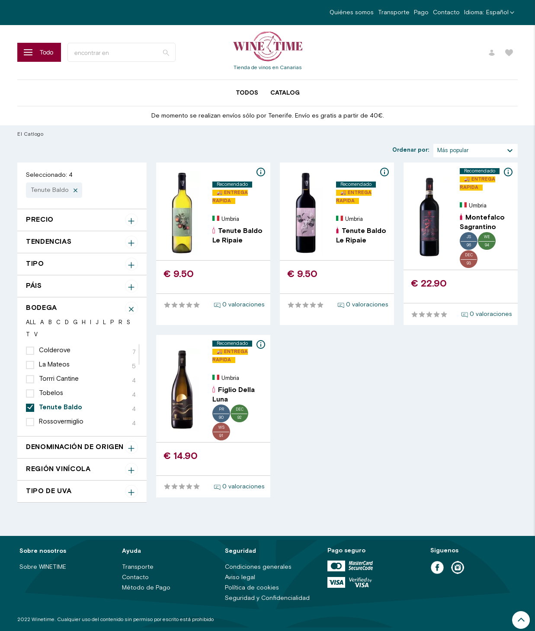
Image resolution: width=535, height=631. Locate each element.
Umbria (230, 219)
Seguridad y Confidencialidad (267, 598)
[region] (82, 386)
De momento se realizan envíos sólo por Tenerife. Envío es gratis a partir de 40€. (267, 116)
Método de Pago (146, 588)
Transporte (394, 12)
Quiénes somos (352, 12)
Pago (421, 12)
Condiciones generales (258, 567)
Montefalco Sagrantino (482, 222)
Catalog (285, 93)
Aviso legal (240, 577)
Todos (247, 93)
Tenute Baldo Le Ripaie (237, 235)
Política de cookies (252, 588)
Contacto (446, 12)
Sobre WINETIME (42, 567)
